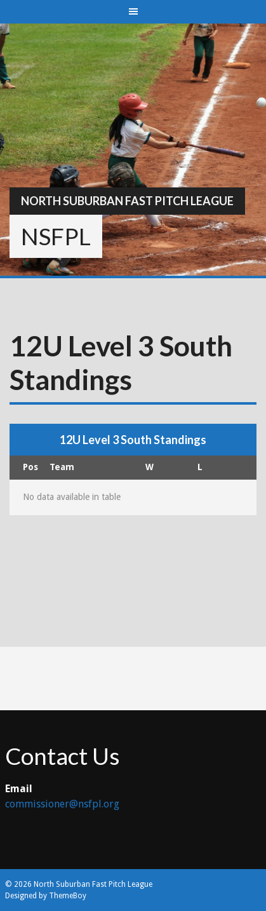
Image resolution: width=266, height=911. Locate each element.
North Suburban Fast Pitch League (127, 201)
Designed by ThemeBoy (45, 895)
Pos (30, 467)
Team (62, 467)
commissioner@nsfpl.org (62, 804)
